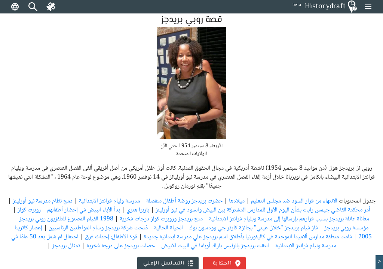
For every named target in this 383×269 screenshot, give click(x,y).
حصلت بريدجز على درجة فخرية (120, 246)
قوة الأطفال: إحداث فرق (110, 237)
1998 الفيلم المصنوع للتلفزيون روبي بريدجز (65, 219)
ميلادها (236, 201)
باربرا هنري (137, 210)
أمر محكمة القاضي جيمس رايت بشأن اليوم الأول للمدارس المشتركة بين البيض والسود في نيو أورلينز (262, 210)
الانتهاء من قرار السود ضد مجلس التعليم (293, 201)
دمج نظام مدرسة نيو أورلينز (42, 201)
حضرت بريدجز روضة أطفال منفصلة (184, 201)
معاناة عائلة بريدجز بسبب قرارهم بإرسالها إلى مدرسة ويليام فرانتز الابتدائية (288, 219)
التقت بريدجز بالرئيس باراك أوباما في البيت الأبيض (214, 246)
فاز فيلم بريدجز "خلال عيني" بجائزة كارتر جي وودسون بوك (253, 228)
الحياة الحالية (168, 228)
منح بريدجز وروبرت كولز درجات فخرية (160, 219)
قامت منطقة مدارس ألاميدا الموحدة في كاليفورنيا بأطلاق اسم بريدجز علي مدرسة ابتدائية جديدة (247, 237)
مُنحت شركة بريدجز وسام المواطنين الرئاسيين (97, 228)
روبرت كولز (28, 210)
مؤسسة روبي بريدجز (345, 228)
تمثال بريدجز (65, 246)
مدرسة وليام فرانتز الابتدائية (108, 201)
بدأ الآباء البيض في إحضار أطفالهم (83, 210)
